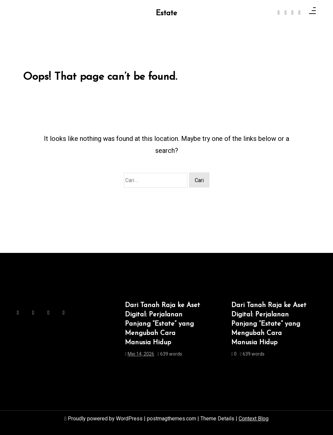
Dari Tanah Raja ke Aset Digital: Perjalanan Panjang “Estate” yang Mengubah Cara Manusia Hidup (162, 324)
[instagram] (285, 13)
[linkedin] (292, 13)
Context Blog (254, 418)
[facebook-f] (279, 13)
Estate (166, 13)
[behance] (299, 13)
